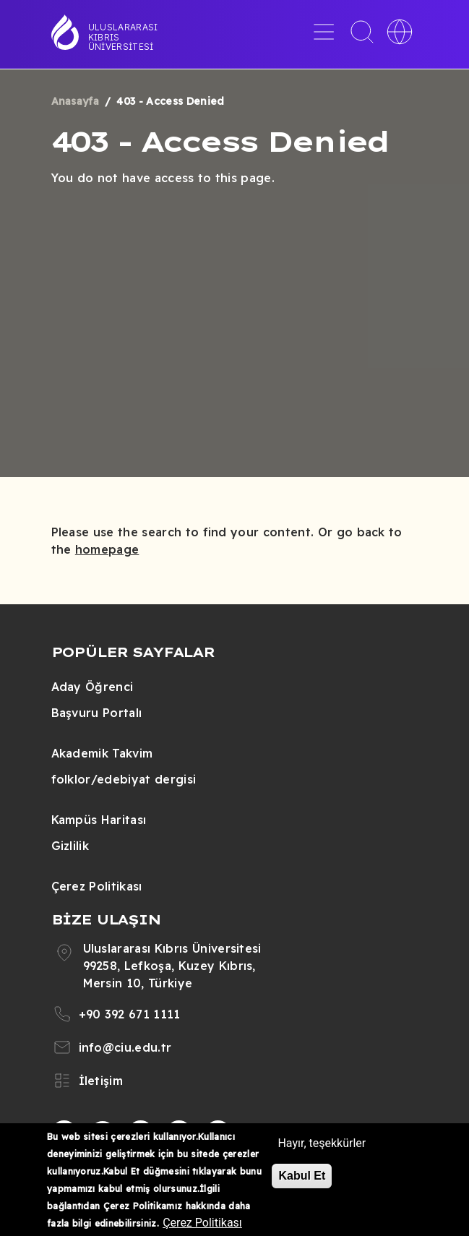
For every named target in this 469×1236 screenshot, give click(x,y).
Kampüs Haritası (99, 819)
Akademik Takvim (102, 753)
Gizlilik (70, 845)
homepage (107, 549)
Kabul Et (301, 1176)
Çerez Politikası (96, 886)
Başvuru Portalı (96, 712)
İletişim (101, 1080)
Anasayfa (75, 101)
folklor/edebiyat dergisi (124, 779)
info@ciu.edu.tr (125, 1047)
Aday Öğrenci (92, 686)
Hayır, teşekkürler (321, 1143)
